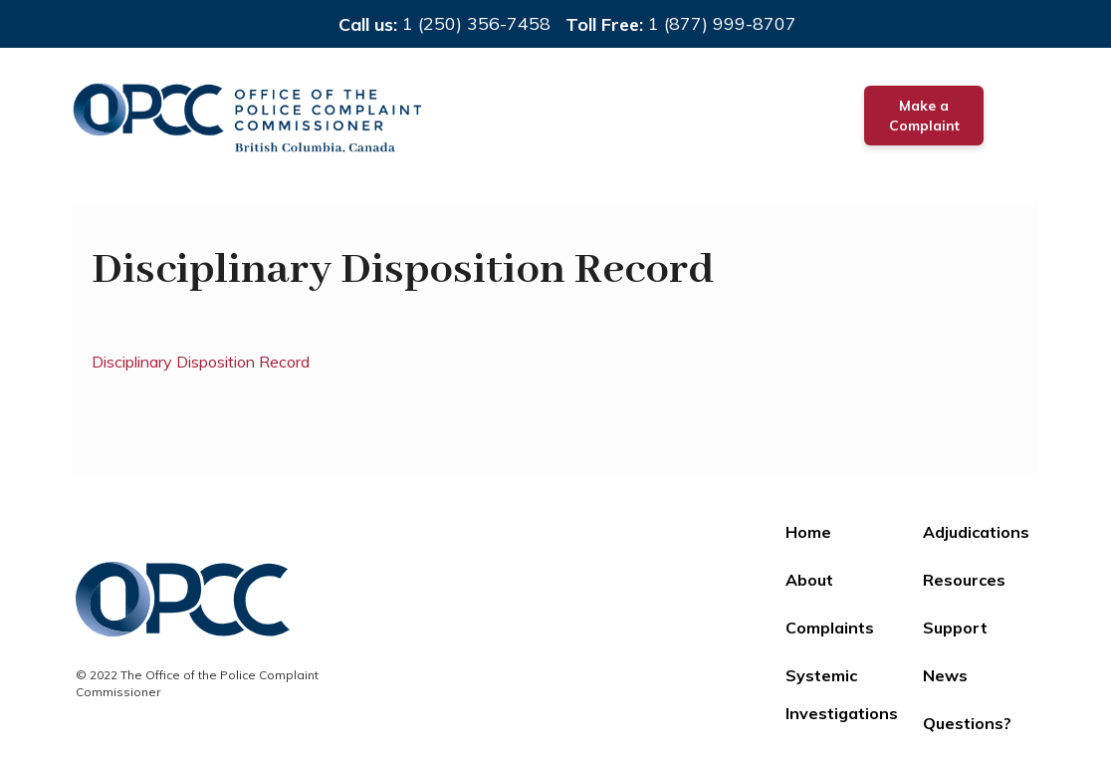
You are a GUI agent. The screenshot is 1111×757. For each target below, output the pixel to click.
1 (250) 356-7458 (476, 23)
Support (955, 627)
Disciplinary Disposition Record (201, 362)
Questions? (967, 723)
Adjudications (976, 532)
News (945, 675)
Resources (964, 580)
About (809, 580)
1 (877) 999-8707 (722, 23)
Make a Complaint (924, 115)
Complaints (829, 627)
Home (808, 532)
